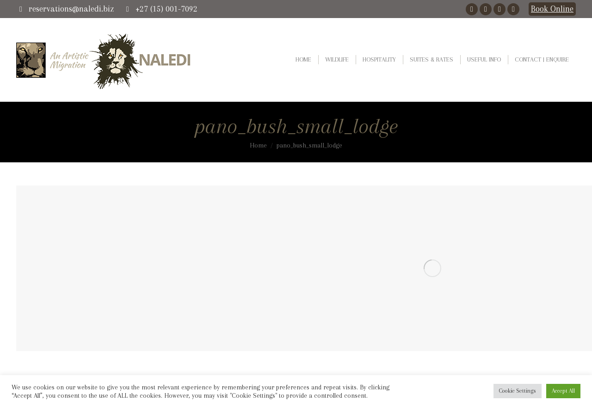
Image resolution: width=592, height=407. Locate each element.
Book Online (552, 8)
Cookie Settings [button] (517, 391)
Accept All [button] (563, 391)
